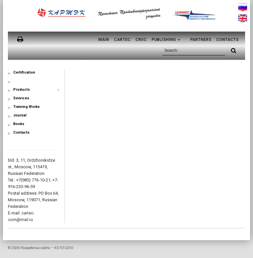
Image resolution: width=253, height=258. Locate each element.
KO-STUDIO (63, 248)
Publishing (166, 39)
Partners (200, 39)
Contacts (227, 39)
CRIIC (141, 39)
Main (103, 39)
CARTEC (122, 39)
